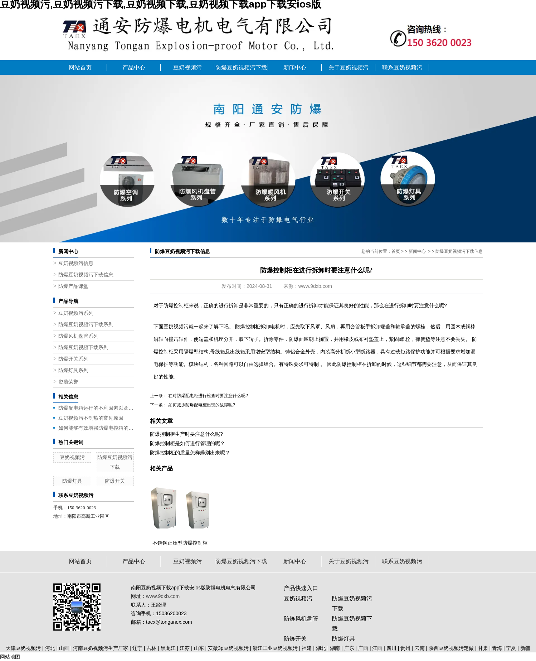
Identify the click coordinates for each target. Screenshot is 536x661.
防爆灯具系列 (73, 370)
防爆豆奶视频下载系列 (83, 347)
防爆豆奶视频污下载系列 (85, 324)
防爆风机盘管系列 (78, 336)
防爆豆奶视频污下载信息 (85, 275)
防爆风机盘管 (301, 619)
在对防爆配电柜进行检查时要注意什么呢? (207, 395)
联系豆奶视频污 (402, 67)
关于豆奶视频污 (348, 67)
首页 (395, 251)
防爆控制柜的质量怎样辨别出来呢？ (190, 452)
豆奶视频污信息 (75, 263)
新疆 (525, 648)
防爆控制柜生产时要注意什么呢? (186, 434)
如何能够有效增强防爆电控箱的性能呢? (96, 428)
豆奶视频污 (187, 67)
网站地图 (10, 657)
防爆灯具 (72, 481)
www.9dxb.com (315, 286)
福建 (307, 648)
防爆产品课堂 (73, 286)
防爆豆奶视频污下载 (241, 67)
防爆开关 (115, 481)
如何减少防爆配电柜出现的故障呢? (201, 404)
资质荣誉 (68, 382)
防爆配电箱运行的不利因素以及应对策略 (96, 408)
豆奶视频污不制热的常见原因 (90, 418)
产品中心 (133, 67)
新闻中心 (294, 67)
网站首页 (80, 67)
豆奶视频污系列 (75, 313)
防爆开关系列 (73, 359)
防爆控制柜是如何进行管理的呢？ (187, 443)
